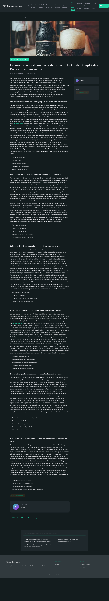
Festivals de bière (57, 6)
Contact (82, 567)
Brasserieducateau (12, 6)
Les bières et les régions (73, 6)
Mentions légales (85, 564)
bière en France (18, 124)
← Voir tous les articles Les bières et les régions (24, 518)
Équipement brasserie (49, 6)
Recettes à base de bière (79, 6)
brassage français (17, 323)
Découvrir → (103, 6)
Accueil (27, 6)
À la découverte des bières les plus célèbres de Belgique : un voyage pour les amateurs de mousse (38, 540)
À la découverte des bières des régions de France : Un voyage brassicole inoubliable (38, 545)
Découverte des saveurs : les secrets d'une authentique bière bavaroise (67, 540)
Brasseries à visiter (34, 6)
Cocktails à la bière (41, 6)
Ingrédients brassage (65, 6)
